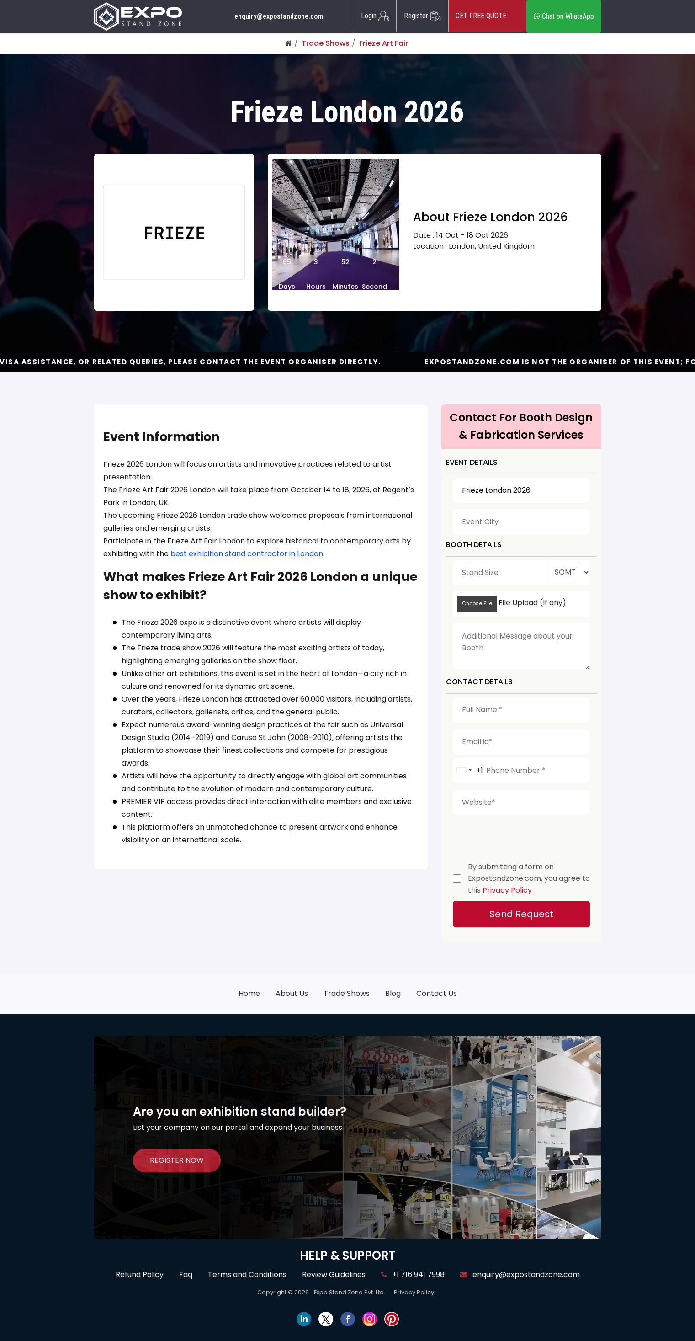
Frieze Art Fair (383, 43)
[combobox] (468, 770)
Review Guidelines (334, 1274)
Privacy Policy (507, 890)
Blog (393, 993)
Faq (185, 1274)
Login (375, 16)
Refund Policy (140, 1274)
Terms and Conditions (247, 1274)
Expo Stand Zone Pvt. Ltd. (349, 1292)
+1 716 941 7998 (413, 1274)
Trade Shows (326, 43)
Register (422, 16)
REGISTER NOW (177, 1160)
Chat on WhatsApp (564, 16)
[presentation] (522, 836)
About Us (292, 993)
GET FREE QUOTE (487, 16)
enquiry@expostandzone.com (278, 16)
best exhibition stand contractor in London (246, 553)
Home (249, 993)
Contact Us (436, 993)
